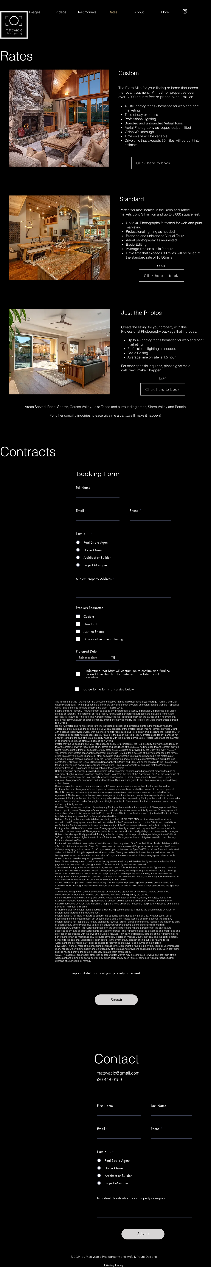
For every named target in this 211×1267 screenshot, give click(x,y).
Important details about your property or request (105, 973)
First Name (105, 1105)
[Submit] (116, 999)
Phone (134, 510)
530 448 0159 (109, 1079)
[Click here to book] (153, 163)
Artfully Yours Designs (142, 1257)
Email (80, 510)
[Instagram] (185, 11)
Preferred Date (86, 651)
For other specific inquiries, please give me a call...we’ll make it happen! (155, 368)
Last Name (158, 1105)
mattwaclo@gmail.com (118, 1073)
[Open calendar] (113, 657)
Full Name (83, 487)
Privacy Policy (113, 1265)
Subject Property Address (94, 578)
